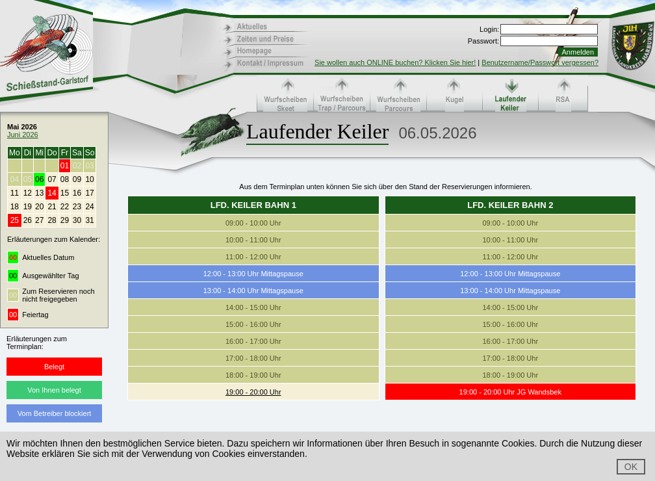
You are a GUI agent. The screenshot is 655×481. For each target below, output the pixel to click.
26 (27, 220)
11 (14, 193)
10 (89, 179)
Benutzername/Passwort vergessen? (540, 62)
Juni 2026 (22, 134)
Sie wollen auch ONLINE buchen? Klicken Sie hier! (395, 62)
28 (51, 220)
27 (39, 220)
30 (77, 220)
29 (64, 220)
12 (27, 193)
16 (77, 193)
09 (77, 179)
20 (39, 206)
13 (39, 193)
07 (51, 179)
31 (89, 220)
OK (630, 467)
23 (77, 206)
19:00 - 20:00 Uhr (253, 392)
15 (64, 193)
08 (64, 179)
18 (14, 206)
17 (89, 193)
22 (64, 206)
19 (27, 206)
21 (51, 206)
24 (89, 206)
